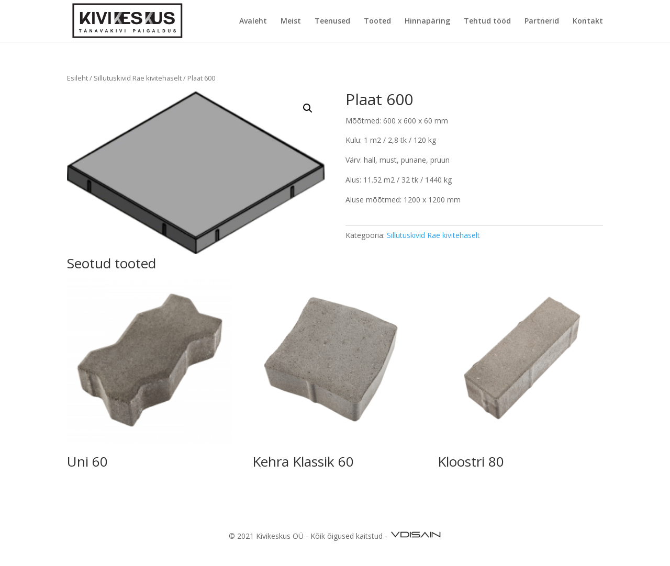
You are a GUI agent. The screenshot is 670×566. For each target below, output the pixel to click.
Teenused (332, 21)
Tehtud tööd (487, 21)
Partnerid (541, 21)
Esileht (77, 78)
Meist (291, 21)
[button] (307, 108)
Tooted (377, 21)
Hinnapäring (427, 21)
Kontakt (588, 21)
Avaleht (253, 21)
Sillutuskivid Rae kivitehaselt (138, 78)
